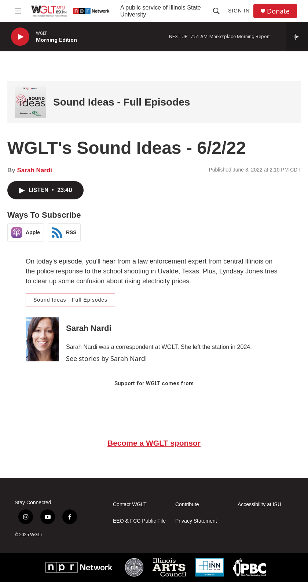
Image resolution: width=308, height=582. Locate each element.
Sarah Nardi (34, 170)
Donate (278, 11)
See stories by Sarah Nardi (106, 358)
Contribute (187, 504)
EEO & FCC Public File (139, 521)
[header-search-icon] (216, 11)
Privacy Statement (196, 521)
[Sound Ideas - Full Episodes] (30, 102)
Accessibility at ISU (259, 504)
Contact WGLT (130, 504)
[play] (20, 37)
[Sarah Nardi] (42, 339)
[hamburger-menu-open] (18, 11)
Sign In (239, 11)
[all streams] (297, 36)
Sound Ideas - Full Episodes (121, 102)
